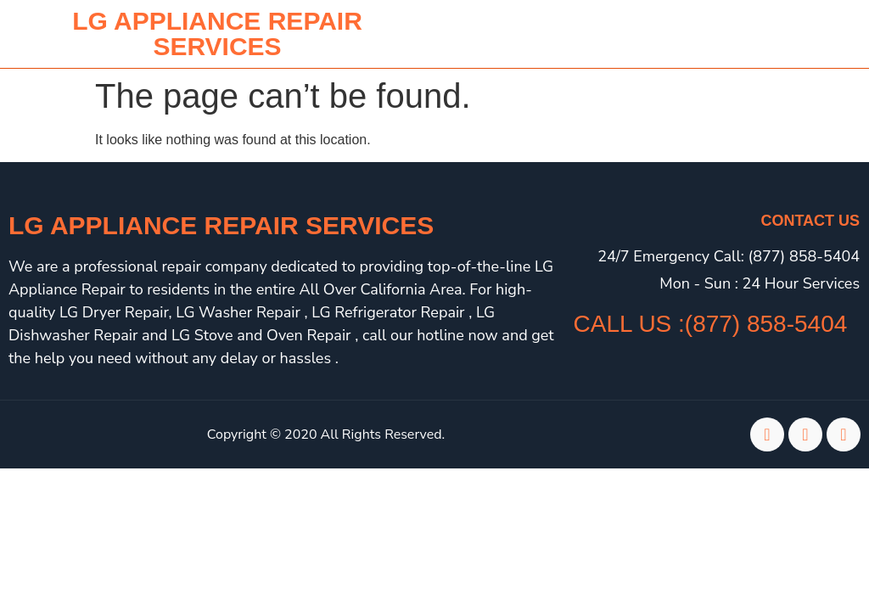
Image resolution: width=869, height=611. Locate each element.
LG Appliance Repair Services (221, 225)
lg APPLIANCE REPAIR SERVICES (217, 33)
